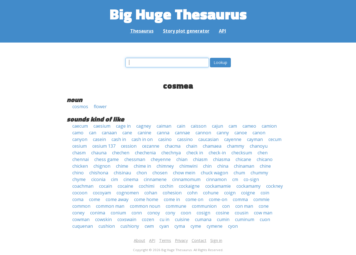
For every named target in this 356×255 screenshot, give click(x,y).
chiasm (200, 159)
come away (117, 199)
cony (170, 213)
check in (194, 153)
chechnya (171, 153)
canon (259, 133)
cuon (265, 219)
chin (207, 166)
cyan (164, 226)
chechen (120, 153)
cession (129, 146)
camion (269, 126)
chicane (243, 159)
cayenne (232, 139)
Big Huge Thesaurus (178, 13)
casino (165, 139)
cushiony (129, 226)
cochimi (146, 186)
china (222, 166)
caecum (80, 126)
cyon (233, 226)
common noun (145, 206)
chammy (235, 146)
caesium (101, 126)
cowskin (103, 219)
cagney (143, 126)
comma (240, 199)
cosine (222, 213)
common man (110, 206)
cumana (203, 219)
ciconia (98, 179)
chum (239, 173)
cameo (249, 126)
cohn (192, 193)
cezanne (150, 146)
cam (233, 126)
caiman (164, 126)
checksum (241, 153)
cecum (274, 139)
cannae (182, 133)
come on (194, 199)
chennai (80, 159)
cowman (81, 219)
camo (77, 133)
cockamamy (248, 186)
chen (263, 153)
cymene (214, 226)
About (139, 240)
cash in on (142, 139)
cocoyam (102, 193)
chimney (165, 166)
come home (146, 199)
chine (265, 166)
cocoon (79, 193)
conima (97, 213)
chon (142, 173)
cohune (211, 193)
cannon (203, 133)
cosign (203, 213)
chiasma (221, 159)
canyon (79, 139)
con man (244, 206)
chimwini (188, 166)
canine (144, 133)
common (81, 206)
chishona (98, 173)
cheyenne (161, 159)
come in (172, 199)
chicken (80, 166)
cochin (166, 186)
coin (265, 193)
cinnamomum (186, 179)
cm (235, 179)
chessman (134, 159)
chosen (159, 173)
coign (230, 193)
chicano (265, 159)
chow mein (184, 173)
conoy (153, 213)
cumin (223, 219)
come (94, 199)
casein (99, 139)
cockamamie (218, 186)
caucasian (208, 139)
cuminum (244, 219)
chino (78, 173)
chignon (101, 166)
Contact (199, 240)
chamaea (212, 146)
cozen (148, 219)
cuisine (182, 219)
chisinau (122, 173)
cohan (150, 193)
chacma (173, 146)
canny (223, 133)
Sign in (216, 240)
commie (261, 199)
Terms (165, 240)
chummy (259, 173)
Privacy (181, 240)
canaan (109, 133)
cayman (255, 139)
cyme (196, 226)
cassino (185, 139)
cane (127, 133)
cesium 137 (103, 146)
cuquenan (82, 226)
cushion (106, 226)
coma (77, 199)
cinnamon (216, 179)
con (226, 206)
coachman (82, 186)
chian (181, 159)
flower (100, 106)
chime (122, 166)
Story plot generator (186, 31)
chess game (106, 159)
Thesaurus (142, 31)
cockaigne (189, 186)
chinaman (244, 166)
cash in (119, 139)
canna (163, 133)
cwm (149, 226)
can (92, 133)
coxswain (126, 219)
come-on (218, 199)
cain (181, 126)
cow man (263, 213)
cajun (217, 126)
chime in (142, 166)
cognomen (128, 193)
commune (176, 206)
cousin (241, 213)
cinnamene (155, 179)
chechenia (145, 153)
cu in (164, 219)
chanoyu (259, 146)
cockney (274, 186)
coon (186, 213)
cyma (179, 226)
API (222, 31)
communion (204, 206)
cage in (123, 126)
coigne (248, 193)
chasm (79, 153)
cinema (130, 179)
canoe (240, 133)
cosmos (80, 106)
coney (78, 213)
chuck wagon (214, 173)
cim (114, 179)
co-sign (251, 179)
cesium (79, 146)
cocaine (125, 186)
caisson (198, 126)
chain (191, 146)
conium (118, 213)
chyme (79, 179)
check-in (217, 153)
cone (264, 206)
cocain (105, 186)
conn (137, 213)
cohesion (172, 193)
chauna (99, 153)
